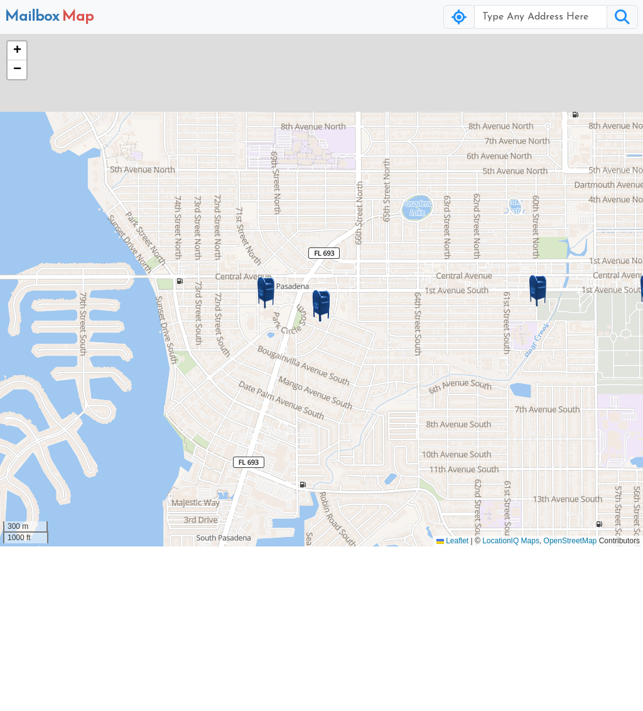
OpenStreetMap (570, 540)
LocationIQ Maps (510, 540)
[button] (321, 306)
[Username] (540, 17)
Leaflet (452, 540)
